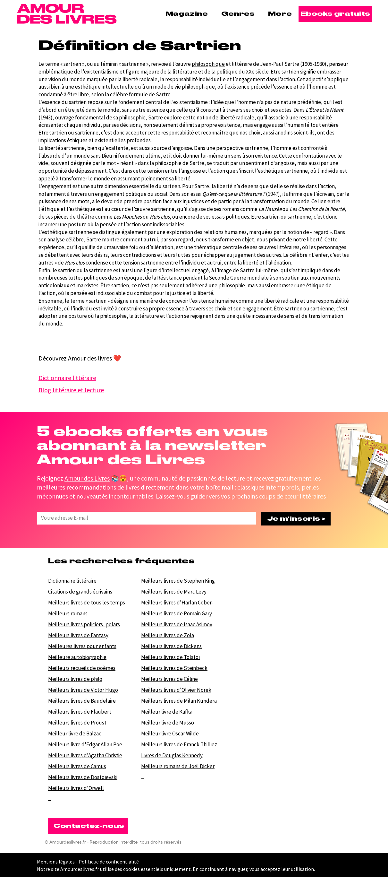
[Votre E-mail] (144, 518)
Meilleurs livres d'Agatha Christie (85, 755)
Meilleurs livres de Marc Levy (174, 591)
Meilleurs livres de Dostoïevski (82, 777)
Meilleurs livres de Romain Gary (176, 613)
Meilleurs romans (68, 613)
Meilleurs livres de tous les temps (86, 602)
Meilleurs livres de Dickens (171, 646)
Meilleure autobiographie (77, 657)
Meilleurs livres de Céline (169, 678)
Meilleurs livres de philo (75, 678)
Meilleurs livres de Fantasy (78, 635)
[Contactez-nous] (88, 826)
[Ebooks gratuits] (335, 14)
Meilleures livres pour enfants (82, 646)
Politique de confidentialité (109, 861)
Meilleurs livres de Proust (77, 722)
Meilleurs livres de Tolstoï (170, 657)
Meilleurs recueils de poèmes (81, 668)
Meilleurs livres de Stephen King (178, 580)
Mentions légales (56, 861)
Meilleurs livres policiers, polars (84, 624)
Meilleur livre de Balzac (74, 733)
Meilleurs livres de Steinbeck (174, 668)
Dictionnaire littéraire (72, 580)
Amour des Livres (87, 478)
